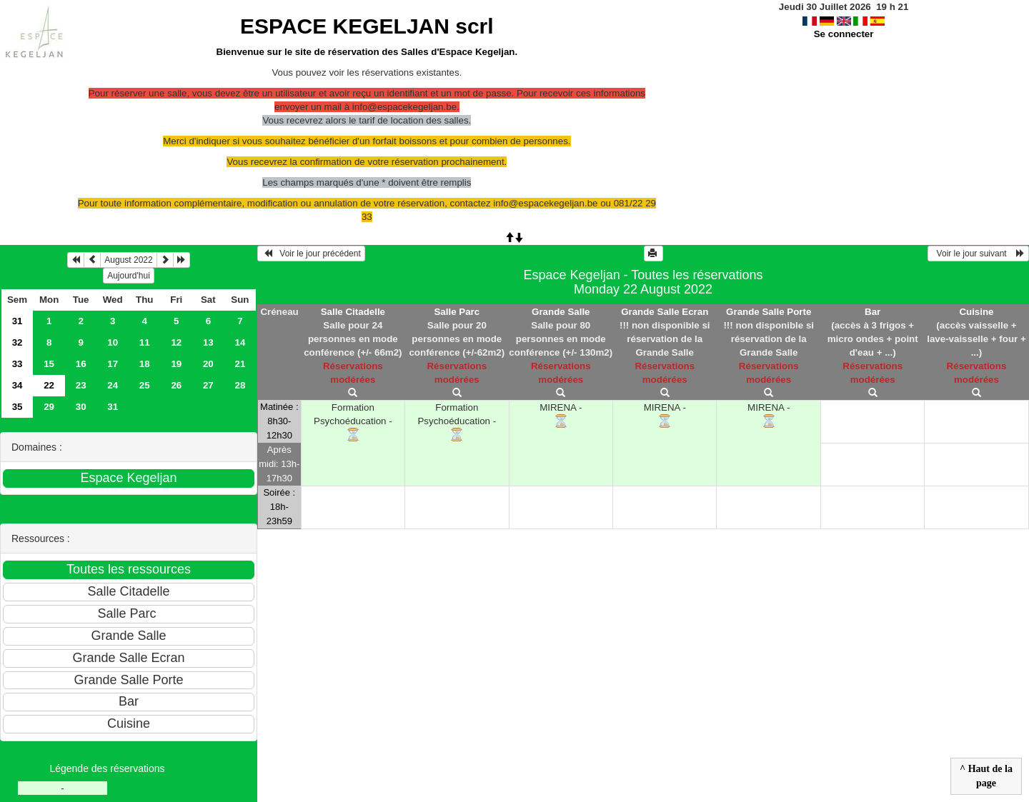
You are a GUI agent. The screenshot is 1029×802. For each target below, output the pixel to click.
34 (17, 385)
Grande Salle (561, 311)
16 (81, 364)
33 (17, 364)
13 (208, 342)
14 (239, 342)
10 (112, 342)
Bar (872, 311)
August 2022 (128, 260)
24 (112, 385)
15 (49, 364)
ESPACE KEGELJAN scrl (367, 26)
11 (144, 342)
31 (17, 321)
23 (81, 385)
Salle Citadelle (353, 311)
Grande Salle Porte (768, 311)
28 (239, 385)
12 (176, 342)
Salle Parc (456, 311)
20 (208, 364)
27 (208, 385)
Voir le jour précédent (311, 254)
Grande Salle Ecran (664, 311)
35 (17, 406)
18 (144, 364)
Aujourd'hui (128, 276)
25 (144, 385)
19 (176, 364)
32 (17, 342)
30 (81, 406)
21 (239, 364)
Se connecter (844, 34)
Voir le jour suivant (978, 254)
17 (112, 364)
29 (49, 406)
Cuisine (976, 311)
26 (176, 385)
